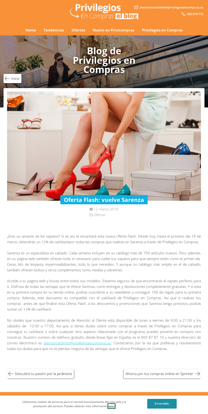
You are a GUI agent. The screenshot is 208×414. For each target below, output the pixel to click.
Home (30, 30)
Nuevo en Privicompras (113, 30)
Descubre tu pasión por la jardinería (43, 373)
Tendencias (54, 30)
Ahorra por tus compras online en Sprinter (159, 373)
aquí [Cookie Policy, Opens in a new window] (111, 408)
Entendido (162, 405)
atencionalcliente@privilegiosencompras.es (77, 343)
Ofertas (78, 30)
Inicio (15, 78)
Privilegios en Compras (162, 30)
